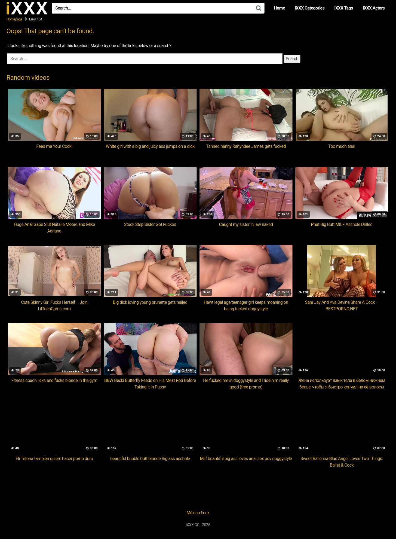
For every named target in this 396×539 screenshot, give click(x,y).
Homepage (15, 19)
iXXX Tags (343, 8)
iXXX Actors (374, 8)
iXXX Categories (309, 8)
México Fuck (197, 512)
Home (279, 8)
